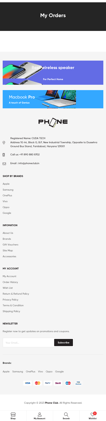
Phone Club (51, 402)
